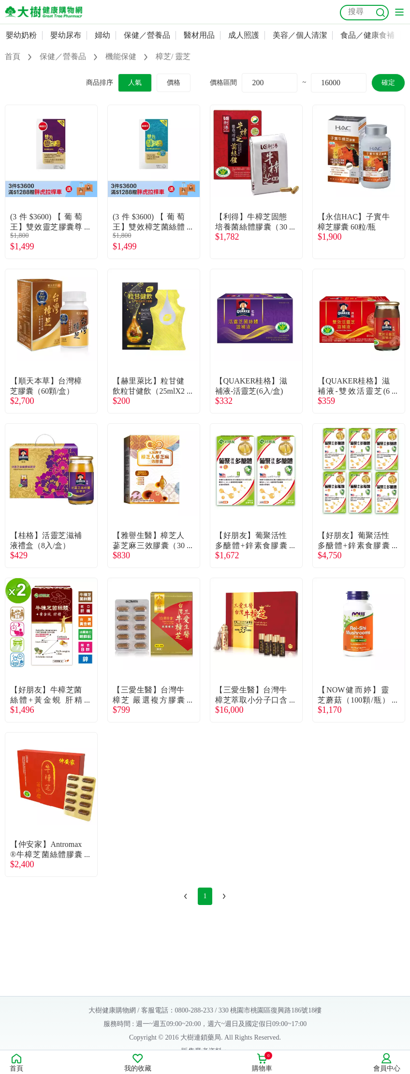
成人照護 (243, 35)
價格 (173, 82)
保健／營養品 (147, 35)
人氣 (135, 82)
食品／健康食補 (367, 35)
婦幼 (102, 35)
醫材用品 (199, 35)
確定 (388, 82)
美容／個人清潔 (300, 35)
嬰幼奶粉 (21, 35)
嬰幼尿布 (65, 35)
